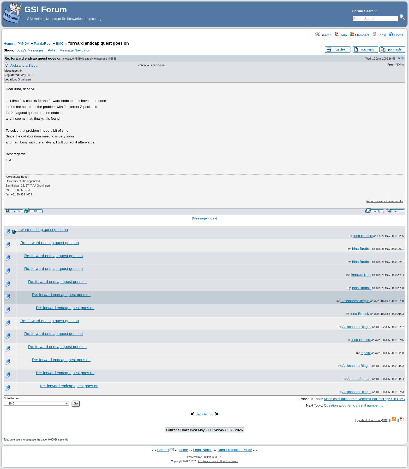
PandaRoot (42, 43)
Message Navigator (74, 50)
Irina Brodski (362, 236)
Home (396, 35)
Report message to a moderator (384, 201)
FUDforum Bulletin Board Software (218, 461)
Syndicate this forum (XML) (372, 420)
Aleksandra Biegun (24, 65)
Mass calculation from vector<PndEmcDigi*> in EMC (364, 399)
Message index (204, 218)
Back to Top (204, 414)
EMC (60, 43)
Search (323, 35)
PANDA (23, 43)
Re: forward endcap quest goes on (32, 58)
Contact (163, 450)
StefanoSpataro (359, 379)
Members (359, 35)
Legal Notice (202, 450)
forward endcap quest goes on (42, 230)
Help (341, 35)
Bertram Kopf (361, 275)
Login (379, 35)
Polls (51, 50)
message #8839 (72, 58)
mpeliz (365, 353)
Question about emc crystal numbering (353, 405)
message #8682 (106, 58)
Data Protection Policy (235, 450)
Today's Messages (29, 50)
